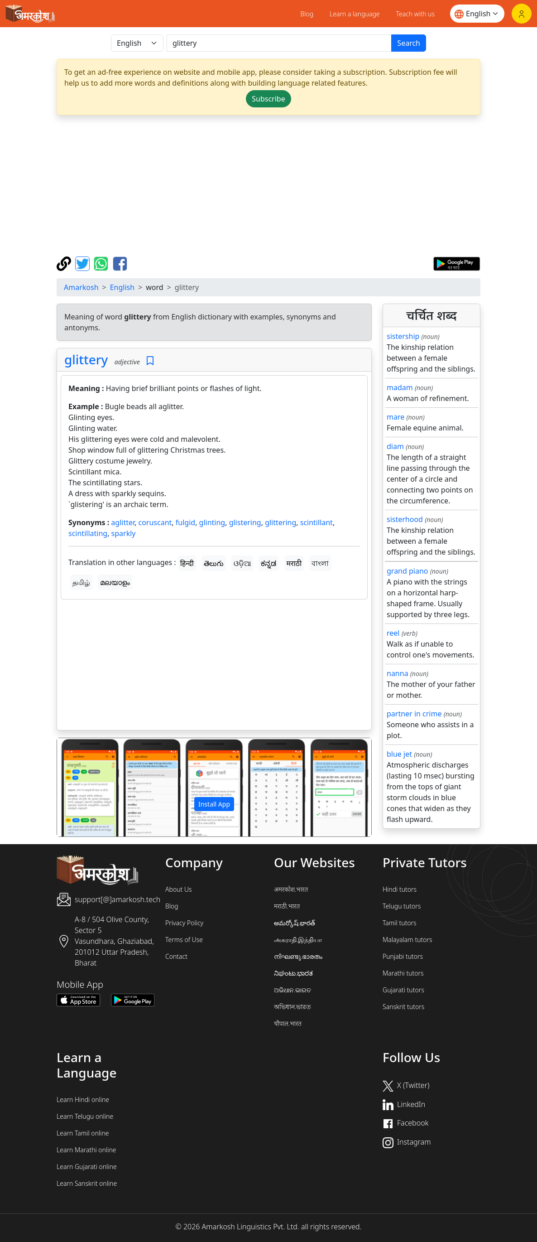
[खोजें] (279, 43)
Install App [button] (214, 804)
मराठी (294, 563)
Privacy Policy (184, 922)
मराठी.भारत (287, 906)
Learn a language (355, 14)
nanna (397, 673)
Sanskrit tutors (403, 1006)
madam (400, 387)
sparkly (123, 533)
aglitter (122, 522)
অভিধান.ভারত (292, 1006)
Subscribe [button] (268, 99)
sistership (403, 336)
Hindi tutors (400, 889)
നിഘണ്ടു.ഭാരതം (298, 956)
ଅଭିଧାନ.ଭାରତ (292, 990)
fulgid (185, 522)
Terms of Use (184, 939)
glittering (280, 522)
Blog (306, 14)
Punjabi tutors (403, 956)
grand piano (407, 571)
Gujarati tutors (403, 990)
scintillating (87, 533)
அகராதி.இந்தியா (298, 939)
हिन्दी (187, 563)
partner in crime (414, 714)
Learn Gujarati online (87, 1166)
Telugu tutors (402, 906)
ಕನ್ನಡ (268, 563)
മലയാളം (115, 582)
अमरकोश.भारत (291, 889)
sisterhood (405, 519)
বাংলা (320, 563)
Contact (176, 956)
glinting (212, 522)
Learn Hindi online (83, 1099)
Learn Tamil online (83, 1133)
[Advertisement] (214, 666)
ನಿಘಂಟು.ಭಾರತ (293, 973)
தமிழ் (81, 582)
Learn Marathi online (86, 1149)
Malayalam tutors (407, 939)
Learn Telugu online (85, 1116)
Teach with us (415, 14)
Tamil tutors (400, 922)
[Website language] (477, 14)
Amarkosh (81, 287)
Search (408, 43)
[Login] (522, 14)
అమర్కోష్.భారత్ (294, 922)
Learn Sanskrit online (87, 1183)
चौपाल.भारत (288, 1023)
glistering (245, 522)
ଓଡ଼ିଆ (242, 563)
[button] (80, 787)
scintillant (316, 522)
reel (393, 633)
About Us (178, 889)
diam (395, 446)
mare (395, 417)
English (122, 287)
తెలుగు (214, 563)
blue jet (399, 754)
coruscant (155, 522)
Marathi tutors (403, 973)
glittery (86, 359)
